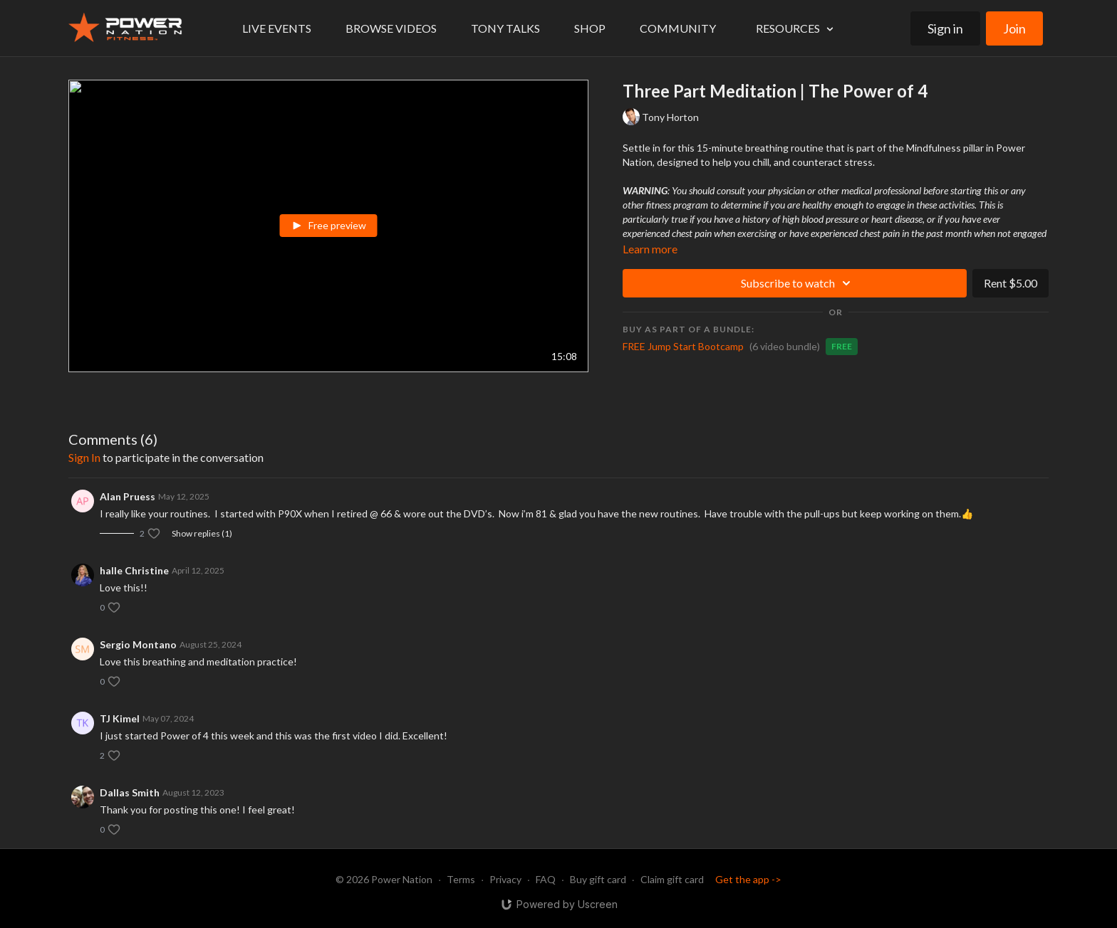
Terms (461, 879)
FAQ (546, 879)
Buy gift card (598, 879)
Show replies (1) (202, 533)
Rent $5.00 (1010, 283)
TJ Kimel (120, 718)
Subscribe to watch (798, 283)
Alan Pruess (127, 496)
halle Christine (134, 570)
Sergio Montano (138, 644)
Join (1014, 28)
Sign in (945, 28)
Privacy (505, 879)
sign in (84, 457)
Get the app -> (748, 879)
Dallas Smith (130, 792)
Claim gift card (672, 879)
